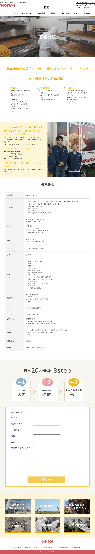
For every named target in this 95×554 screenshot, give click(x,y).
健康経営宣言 (41, 13)
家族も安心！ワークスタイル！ (70, 13)
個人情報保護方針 (63, 547)
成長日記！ (54, 13)
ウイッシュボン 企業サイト (24, 547)
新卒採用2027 (76, 547)
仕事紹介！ (87, 13)
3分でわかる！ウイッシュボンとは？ (23, 13)
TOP (6, 13)
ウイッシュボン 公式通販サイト (45, 547)
